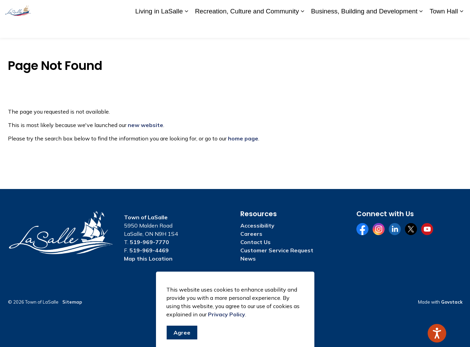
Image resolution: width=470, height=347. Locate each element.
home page (243, 138)
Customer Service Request (276, 250)
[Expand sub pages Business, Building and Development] (421, 28)
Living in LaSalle (159, 28)
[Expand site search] (458, 9)
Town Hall (444, 28)
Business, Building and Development (364, 28)
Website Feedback (424, 9)
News (248, 258)
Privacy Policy (226, 342)
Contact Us (384, 9)
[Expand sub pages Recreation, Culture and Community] (302, 28)
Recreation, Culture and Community (247, 28)
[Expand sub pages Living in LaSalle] (186, 28)
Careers (356, 9)
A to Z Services (289, 9)
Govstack (451, 302)
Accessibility (326, 9)
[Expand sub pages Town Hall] (461, 28)
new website (145, 125)
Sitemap (72, 302)
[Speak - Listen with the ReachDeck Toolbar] (437, 333)
